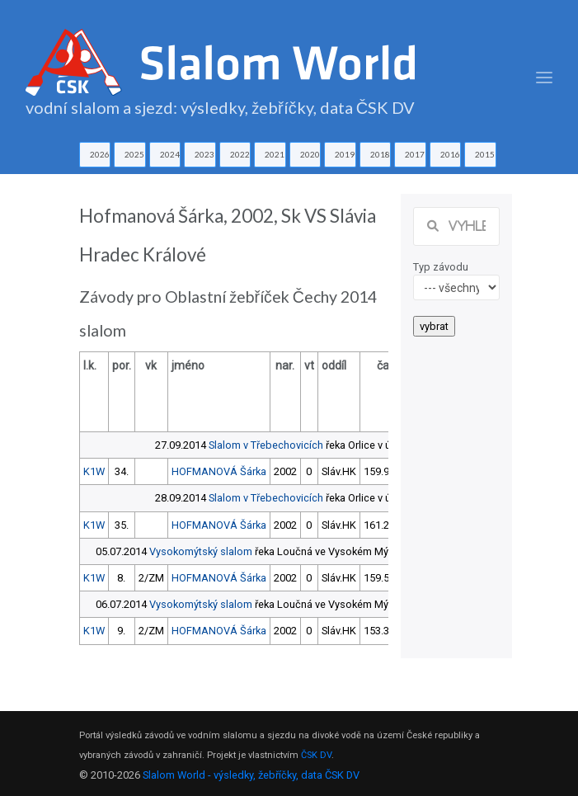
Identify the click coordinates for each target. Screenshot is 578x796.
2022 (240, 154)
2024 (170, 154)
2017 (415, 154)
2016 (450, 154)
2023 (204, 154)
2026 (100, 154)
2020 (310, 154)
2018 (380, 154)
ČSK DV (316, 755)
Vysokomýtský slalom (200, 551)
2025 (134, 154)
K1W (94, 471)
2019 (345, 154)
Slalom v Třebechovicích (266, 445)
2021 (274, 154)
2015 (485, 154)
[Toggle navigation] (544, 78)
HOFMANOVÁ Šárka (219, 471)
